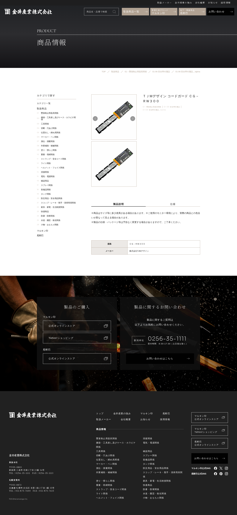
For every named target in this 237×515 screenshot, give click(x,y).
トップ (100, 413)
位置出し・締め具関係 (48, 132)
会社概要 (200, 2)
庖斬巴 (40, 235)
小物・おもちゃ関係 (47, 225)
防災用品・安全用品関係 (49, 198)
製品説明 (118, 204)
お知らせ (213, 2)
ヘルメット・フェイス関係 (50, 168)
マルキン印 (42, 230)
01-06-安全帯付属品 (172, 107)
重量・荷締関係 (46, 154)
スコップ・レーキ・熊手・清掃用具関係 (56, 203)
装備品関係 (44, 189)
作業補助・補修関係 (47, 146)
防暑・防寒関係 (46, 216)
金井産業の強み (183, 2)
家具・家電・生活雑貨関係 (50, 207)
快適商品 (43, 211)
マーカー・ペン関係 (47, 137)
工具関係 (43, 124)
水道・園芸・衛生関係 (48, 220)
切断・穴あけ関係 (46, 128)
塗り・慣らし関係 (46, 150)
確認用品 (43, 181)
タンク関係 (44, 194)
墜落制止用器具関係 (47, 113)
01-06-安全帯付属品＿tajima (154, 110)
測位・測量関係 (46, 141)
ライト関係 (44, 163)
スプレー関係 (45, 185)
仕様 (172, 204)
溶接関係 (43, 172)
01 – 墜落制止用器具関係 (152, 107)
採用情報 (226, 2)
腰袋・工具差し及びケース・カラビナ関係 (56, 118)
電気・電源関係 (46, 176)
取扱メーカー (164, 2)
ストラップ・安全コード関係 (51, 159)
